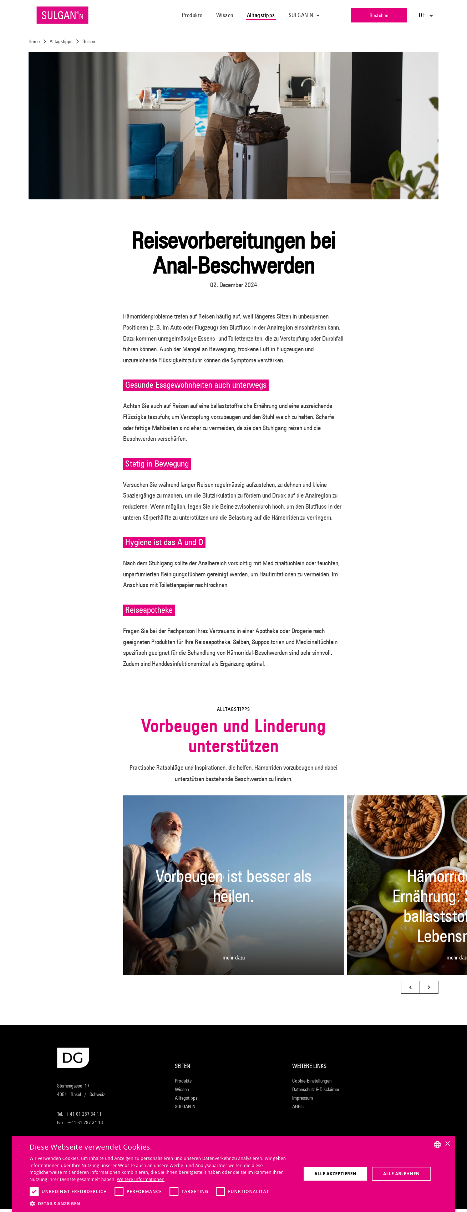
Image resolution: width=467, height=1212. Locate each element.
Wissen (224, 15)
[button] (410, 987)
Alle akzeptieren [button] (335, 1174)
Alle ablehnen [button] (401, 1174)
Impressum (302, 1098)
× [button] (447, 1144)
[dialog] (234, 1174)
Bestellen (379, 15)
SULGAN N (185, 1106)
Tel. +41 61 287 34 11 (79, 1114)
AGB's (298, 1106)
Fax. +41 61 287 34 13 (80, 1122)
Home (34, 41)
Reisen (88, 41)
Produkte (192, 15)
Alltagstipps (261, 15)
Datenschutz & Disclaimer (315, 1089)
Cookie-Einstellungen (311, 1081)
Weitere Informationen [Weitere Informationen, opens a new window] (141, 1179)
